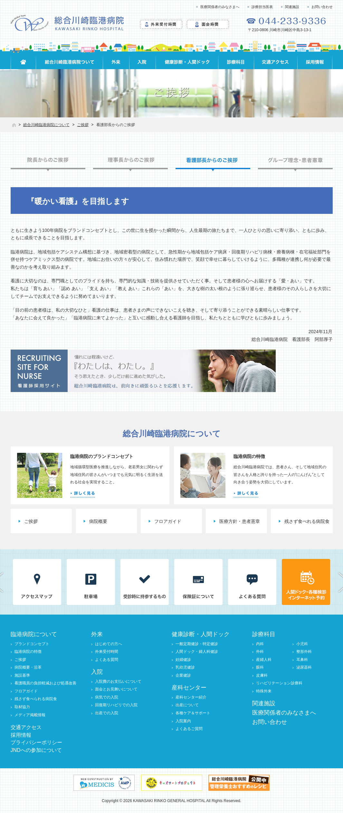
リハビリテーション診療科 (279, 683)
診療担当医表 (262, 7)
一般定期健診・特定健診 (197, 644)
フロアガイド (167, 521)
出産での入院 (106, 713)
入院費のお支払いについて (118, 681)
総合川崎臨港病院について (46, 125)
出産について (187, 705)
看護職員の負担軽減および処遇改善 (45, 683)
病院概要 (98, 521)
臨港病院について (34, 634)
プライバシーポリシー (36, 742)
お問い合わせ (322, 7)
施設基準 (22, 675)
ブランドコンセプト (31, 644)
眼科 (260, 667)
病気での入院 (106, 697)
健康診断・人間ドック (201, 634)
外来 (97, 634)
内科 (260, 644)
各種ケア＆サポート (193, 713)
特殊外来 (264, 691)
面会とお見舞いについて (116, 689)
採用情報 (21, 735)
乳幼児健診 (185, 667)
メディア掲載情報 (29, 715)
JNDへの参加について (36, 750)
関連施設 (292, 7)
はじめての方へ (108, 644)
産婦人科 (264, 659)
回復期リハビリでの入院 (116, 705)
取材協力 (22, 707)
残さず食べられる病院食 (35, 699)
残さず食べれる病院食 (306, 521)
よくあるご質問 (189, 728)
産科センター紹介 (191, 697)
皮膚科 (262, 675)
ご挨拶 (83, 125)
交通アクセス (26, 727)
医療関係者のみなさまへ (219, 7)
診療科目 (263, 634)
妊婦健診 (183, 659)
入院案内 (183, 721)
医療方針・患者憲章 (239, 521)
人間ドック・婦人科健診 (197, 651)
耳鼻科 (302, 659)
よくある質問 (106, 659)
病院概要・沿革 (28, 667)
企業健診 (183, 675)
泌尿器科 (304, 667)
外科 (260, 651)
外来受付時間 (106, 651)
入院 (97, 672)
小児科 (302, 644)
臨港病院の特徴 (28, 651)
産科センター (189, 687)
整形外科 (304, 651)
